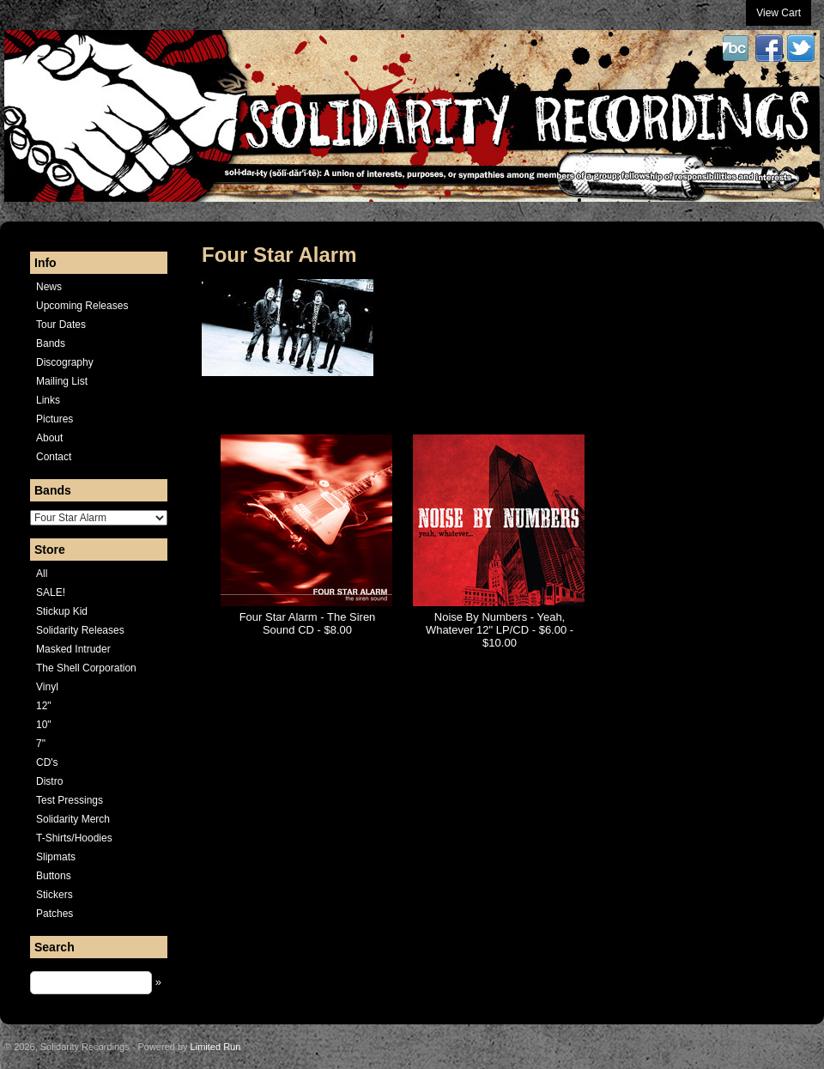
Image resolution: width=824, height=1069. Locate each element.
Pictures (54, 419)
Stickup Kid (62, 611)
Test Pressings (69, 800)
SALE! (50, 592)
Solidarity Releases (80, 630)
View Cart (778, 13)
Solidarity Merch (73, 819)
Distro (49, 781)
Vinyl (47, 687)
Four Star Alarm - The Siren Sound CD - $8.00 (307, 623)
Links (48, 400)
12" (44, 706)
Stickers (54, 895)
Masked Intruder (73, 649)
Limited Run (216, 1047)
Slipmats (56, 857)
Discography (65, 362)
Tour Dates (61, 325)
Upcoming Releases (82, 306)
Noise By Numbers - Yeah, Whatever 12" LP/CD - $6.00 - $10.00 (499, 629)
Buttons (53, 876)
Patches (54, 914)
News (49, 287)
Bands (50, 343)
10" (44, 725)
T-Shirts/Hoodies (74, 838)
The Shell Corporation (86, 668)
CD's (47, 762)
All (41, 574)
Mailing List (62, 381)
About (49, 438)
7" (40, 744)
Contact (53, 457)
